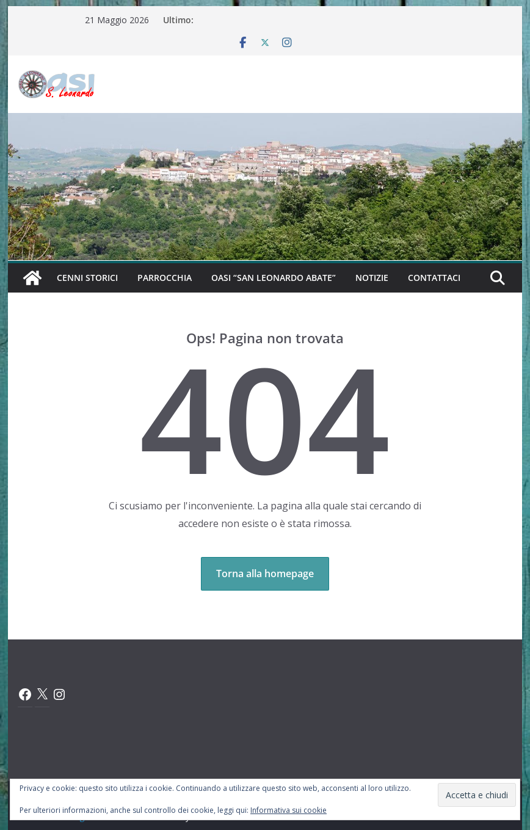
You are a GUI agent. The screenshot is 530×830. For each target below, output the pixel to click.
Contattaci (434, 277)
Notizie (371, 277)
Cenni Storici (87, 277)
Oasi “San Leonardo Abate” (273, 277)
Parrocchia (164, 277)
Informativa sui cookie (288, 810)
